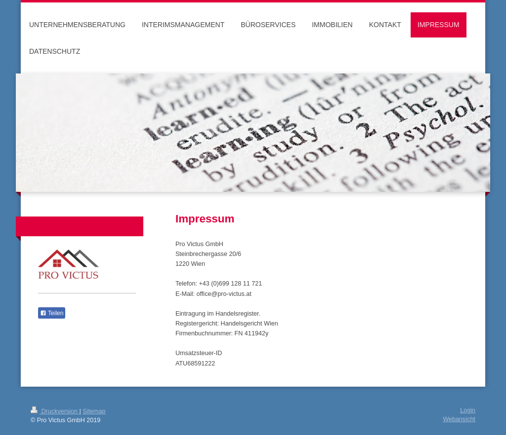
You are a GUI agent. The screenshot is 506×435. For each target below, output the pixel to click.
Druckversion (55, 411)
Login (467, 410)
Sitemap (94, 411)
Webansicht (459, 419)
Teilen (51, 313)
